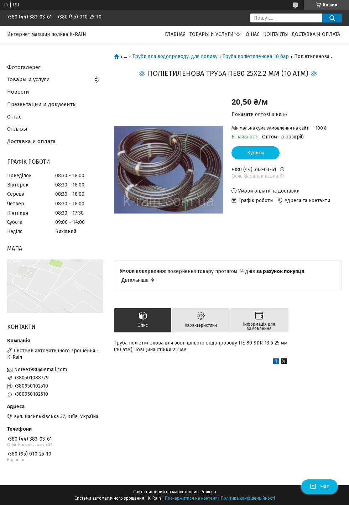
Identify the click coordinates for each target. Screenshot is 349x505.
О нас (253, 34)
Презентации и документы (42, 104)
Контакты (275, 34)
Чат (319, 486)
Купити (255, 153)
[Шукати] (332, 18)
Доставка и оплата (316, 34)
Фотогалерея (24, 67)
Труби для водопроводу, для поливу (175, 56)
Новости (18, 92)
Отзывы (17, 129)
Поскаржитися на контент (191, 498)
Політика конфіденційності (248, 498)
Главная (175, 34)
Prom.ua (208, 491)
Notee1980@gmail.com (40, 370)
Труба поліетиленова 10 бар (256, 56)
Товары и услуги (211, 34)
